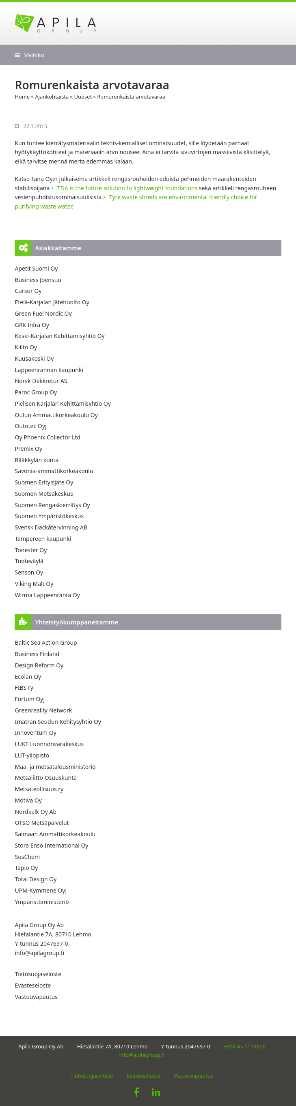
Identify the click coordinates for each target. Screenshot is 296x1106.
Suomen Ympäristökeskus (49, 516)
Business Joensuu (38, 280)
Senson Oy (29, 572)
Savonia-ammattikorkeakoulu (54, 471)
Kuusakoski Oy (34, 358)
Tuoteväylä (29, 561)
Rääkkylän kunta (36, 460)
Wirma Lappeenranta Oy (47, 595)
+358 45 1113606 (245, 1046)
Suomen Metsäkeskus (44, 493)
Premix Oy (28, 448)
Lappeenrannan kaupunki (49, 370)
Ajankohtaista (52, 96)
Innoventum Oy (35, 732)
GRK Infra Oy (32, 325)
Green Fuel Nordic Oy (43, 313)
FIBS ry (24, 687)
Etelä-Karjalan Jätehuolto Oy (52, 302)
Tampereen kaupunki (43, 538)
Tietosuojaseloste (38, 974)
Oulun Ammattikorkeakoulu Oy (56, 415)
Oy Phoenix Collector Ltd (47, 437)
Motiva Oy (28, 800)
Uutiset (83, 96)
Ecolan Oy (28, 676)
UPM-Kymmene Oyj (41, 890)
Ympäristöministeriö (42, 902)
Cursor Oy (28, 291)
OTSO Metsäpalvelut (42, 822)
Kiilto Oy (26, 347)
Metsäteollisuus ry (39, 789)
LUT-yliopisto (32, 755)
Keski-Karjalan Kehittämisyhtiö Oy (59, 336)
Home (22, 96)
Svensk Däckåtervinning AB (51, 527)
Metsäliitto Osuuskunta (46, 777)
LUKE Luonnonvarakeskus (49, 744)
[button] (29, 55)
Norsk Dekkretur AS (41, 381)
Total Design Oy (35, 879)
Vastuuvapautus (36, 997)
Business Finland (37, 654)
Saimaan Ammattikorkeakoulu (55, 834)
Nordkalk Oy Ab (35, 812)
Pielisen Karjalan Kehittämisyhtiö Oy (62, 403)
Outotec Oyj (30, 426)
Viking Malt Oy (34, 583)
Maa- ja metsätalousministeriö (55, 766)
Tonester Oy (31, 550)
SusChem (27, 857)
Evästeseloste (33, 985)
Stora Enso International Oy (51, 845)
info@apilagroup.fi (39, 953)
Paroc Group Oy (36, 392)
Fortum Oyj (30, 699)
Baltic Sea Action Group (46, 642)
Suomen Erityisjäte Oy (44, 482)
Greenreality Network (43, 710)
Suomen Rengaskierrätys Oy (52, 505)
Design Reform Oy (39, 665)
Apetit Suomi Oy (36, 268)
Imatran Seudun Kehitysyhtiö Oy (58, 721)
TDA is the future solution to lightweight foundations (127, 188)
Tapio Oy (26, 867)
